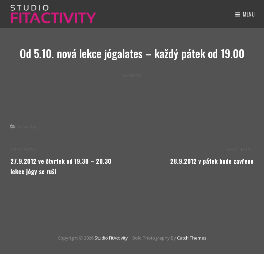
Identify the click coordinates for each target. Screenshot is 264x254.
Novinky (27, 126)
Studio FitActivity (111, 238)
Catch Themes (192, 238)
